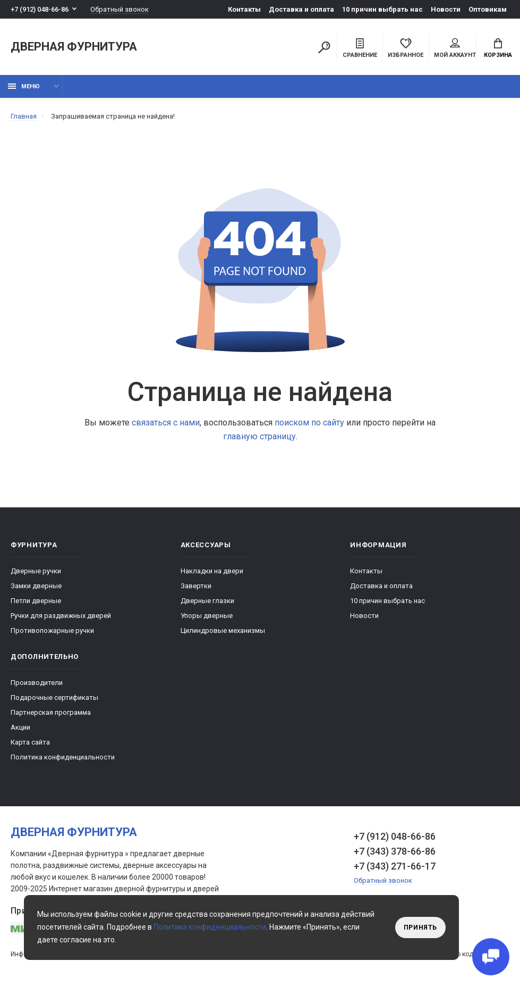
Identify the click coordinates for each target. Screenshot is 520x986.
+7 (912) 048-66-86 (40, 9)
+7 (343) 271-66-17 (395, 866)
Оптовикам (487, 9)
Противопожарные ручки (52, 630)
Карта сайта (30, 742)
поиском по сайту (309, 422)
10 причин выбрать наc (382, 9)
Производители (37, 683)
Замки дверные (36, 586)
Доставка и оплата (301, 9)
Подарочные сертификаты (54, 697)
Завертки (196, 586)
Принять (420, 927)
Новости (446, 9)
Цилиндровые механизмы (223, 630)
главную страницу (259, 436)
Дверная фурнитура (74, 47)
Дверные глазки (207, 601)
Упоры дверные (207, 616)
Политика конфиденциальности (63, 757)
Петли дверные (36, 601)
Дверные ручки (36, 571)
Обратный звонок (119, 9)
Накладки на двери (212, 571)
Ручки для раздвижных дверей (61, 616)
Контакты (244, 9)
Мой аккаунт (455, 48)
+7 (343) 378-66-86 (395, 851)
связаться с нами (166, 422)
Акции (20, 727)
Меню (24, 86)
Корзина (498, 48)
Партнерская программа (51, 712)
